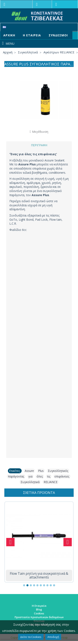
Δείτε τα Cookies (30, 637)
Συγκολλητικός (58, 471)
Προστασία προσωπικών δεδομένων (39, 617)
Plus (41, 471)
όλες (40, 476)
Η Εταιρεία (39, 606)
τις (48, 476)
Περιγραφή (39, 145)
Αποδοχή (53, 637)
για (30, 476)
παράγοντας (16, 476)
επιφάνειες (61, 476)
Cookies (39, 613)
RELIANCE (50, 482)
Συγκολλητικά (30, 482)
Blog (39, 609)
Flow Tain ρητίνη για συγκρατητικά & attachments (39, 575)
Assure (29, 471)
